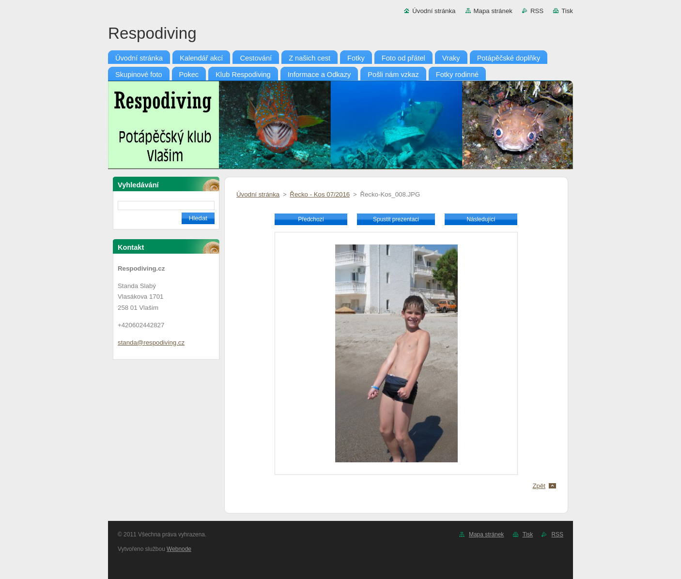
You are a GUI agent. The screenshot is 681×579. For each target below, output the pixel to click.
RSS (536, 11)
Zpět (538, 485)
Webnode (179, 549)
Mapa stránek (493, 11)
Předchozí (311, 219)
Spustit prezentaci (396, 219)
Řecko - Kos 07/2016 (320, 194)
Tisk (567, 11)
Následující (480, 219)
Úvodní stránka (433, 11)
